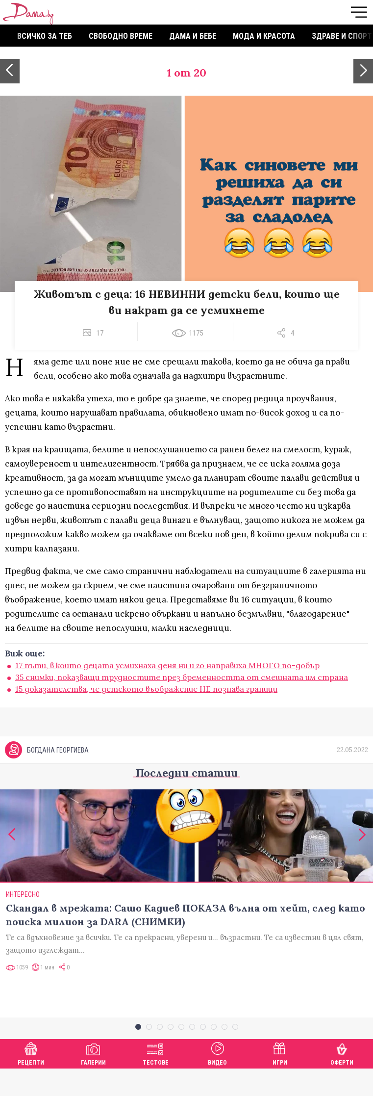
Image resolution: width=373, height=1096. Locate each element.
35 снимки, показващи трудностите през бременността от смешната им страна (181, 677)
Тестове (156, 1079)
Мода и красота (264, 36)
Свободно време (120, 36)
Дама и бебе (192, 36)
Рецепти (31, 1079)
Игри (280, 1079)
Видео (217, 1079)
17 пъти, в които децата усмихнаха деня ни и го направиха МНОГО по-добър (167, 665)
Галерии (93, 1079)
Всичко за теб (44, 36)
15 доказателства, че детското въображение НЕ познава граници (146, 689)
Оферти (341, 1079)
